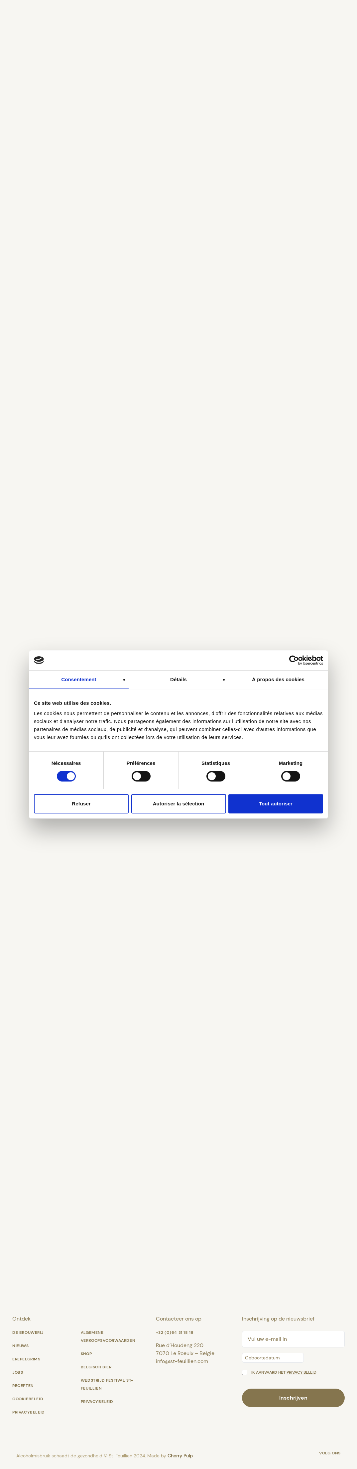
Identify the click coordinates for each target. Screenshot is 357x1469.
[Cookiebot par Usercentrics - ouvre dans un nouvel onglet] (294, 660)
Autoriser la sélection (178, 803)
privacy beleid (301, 1372)
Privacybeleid (28, 1412)
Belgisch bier (96, 1367)
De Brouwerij (27, 1332)
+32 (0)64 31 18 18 (175, 1332)
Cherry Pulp (180, 1456)
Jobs (17, 1372)
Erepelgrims (26, 1359)
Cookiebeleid (27, 1399)
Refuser (81, 803)
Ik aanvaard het (283, 1372)
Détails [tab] (178, 679)
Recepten (23, 1385)
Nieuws (20, 1345)
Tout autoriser (276, 803)
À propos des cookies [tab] (278, 679)
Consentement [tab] (78, 679)
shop (86, 1353)
